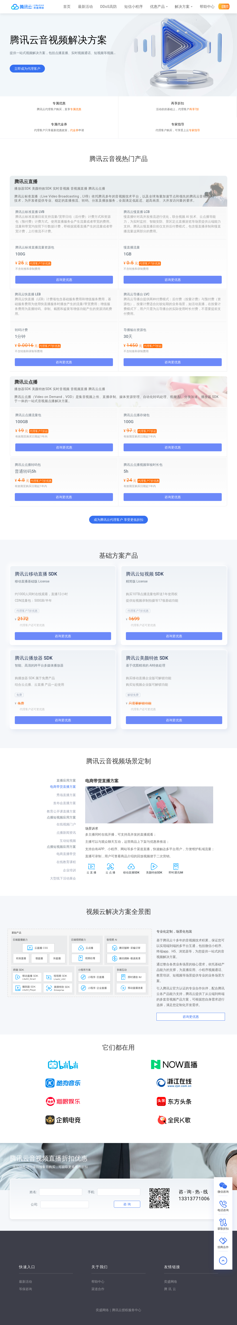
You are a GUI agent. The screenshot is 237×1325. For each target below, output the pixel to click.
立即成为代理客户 (27, 68)
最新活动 (85, 6)
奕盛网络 (170, 1281)
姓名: (33, 1192)
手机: (91, 1192)
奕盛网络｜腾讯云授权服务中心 (118, 1310)
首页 (67, 6)
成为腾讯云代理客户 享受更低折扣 (118, 520)
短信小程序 (133, 6)
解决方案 (182, 6)
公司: (34, 1204)
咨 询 (127, 1204)
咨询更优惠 (64, 280)
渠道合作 (97, 1289)
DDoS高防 (108, 6)
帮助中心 (207, 6)
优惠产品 (157, 6)
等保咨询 (25, 1289)
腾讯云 (170, 1289)
